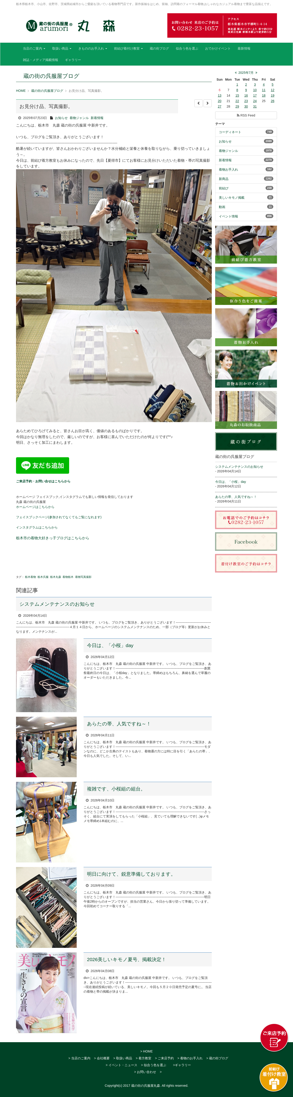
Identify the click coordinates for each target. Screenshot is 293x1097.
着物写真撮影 (83, 577)
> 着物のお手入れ (190, 1058)
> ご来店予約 (164, 1058)
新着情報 (97, 118)
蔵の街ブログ (159, 48)
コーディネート (230, 132)
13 (219, 95)
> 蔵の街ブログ (217, 1058)
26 (272, 101)
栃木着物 (30, 577)
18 (264, 95)
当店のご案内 (34, 48)
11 (264, 90)
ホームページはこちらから (35, 507)
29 (237, 106)
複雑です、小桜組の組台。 (116, 788)
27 (219, 106)
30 (246, 106)
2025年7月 (246, 72)
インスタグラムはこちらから (37, 527)
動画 (222, 207)
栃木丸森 (55, 577)
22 (237, 101)
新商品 (223, 179)
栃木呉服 (43, 577)
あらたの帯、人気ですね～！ (119, 723)
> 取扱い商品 (122, 1058)
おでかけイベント (218, 48)
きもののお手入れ (92, 48)
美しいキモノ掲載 (231, 197)
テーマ (220, 124)
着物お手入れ (228, 169)
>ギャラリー (182, 1065)
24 (255, 101)
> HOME (146, 1051)
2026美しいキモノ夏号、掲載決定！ (126, 959)
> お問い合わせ (145, 1072)
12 (272, 90)
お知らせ (61, 118)
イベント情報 (228, 216)
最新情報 (244, 48)
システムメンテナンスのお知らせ (57, 604)
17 (255, 95)
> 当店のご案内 (79, 1058)
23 (246, 101)
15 (237, 95)
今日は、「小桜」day (110, 645)
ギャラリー (73, 60)
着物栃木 (67, 577)
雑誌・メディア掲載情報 (40, 60)
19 (272, 95)
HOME (21, 91)
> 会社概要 (102, 1058)
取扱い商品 (61, 48)
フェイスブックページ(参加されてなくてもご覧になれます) (58, 517)
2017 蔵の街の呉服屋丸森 (141, 1085)
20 (219, 101)
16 (246, 95)
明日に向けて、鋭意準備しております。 (131, 874)
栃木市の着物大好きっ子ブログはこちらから (52, 538)
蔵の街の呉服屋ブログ (47, 91)
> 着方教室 (143, 1058)
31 (255, 106)
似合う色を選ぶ (187, 48)
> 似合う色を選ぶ (153, 1065)
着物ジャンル (79, 118)
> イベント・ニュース (121, 1065)
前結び (223, 188)
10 (255, 90)
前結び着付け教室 (128, 48)
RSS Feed (246, 115)
